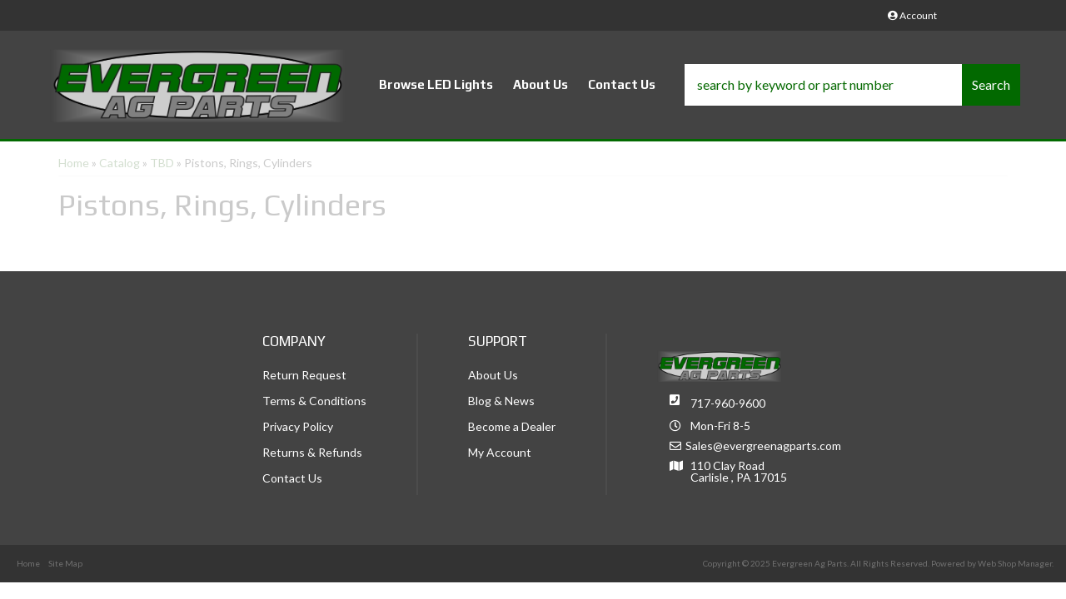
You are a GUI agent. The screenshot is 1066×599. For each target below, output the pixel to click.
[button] (852, 85)
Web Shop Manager (1015, 563)
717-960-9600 (727, 403)
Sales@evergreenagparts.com (763, 446)
